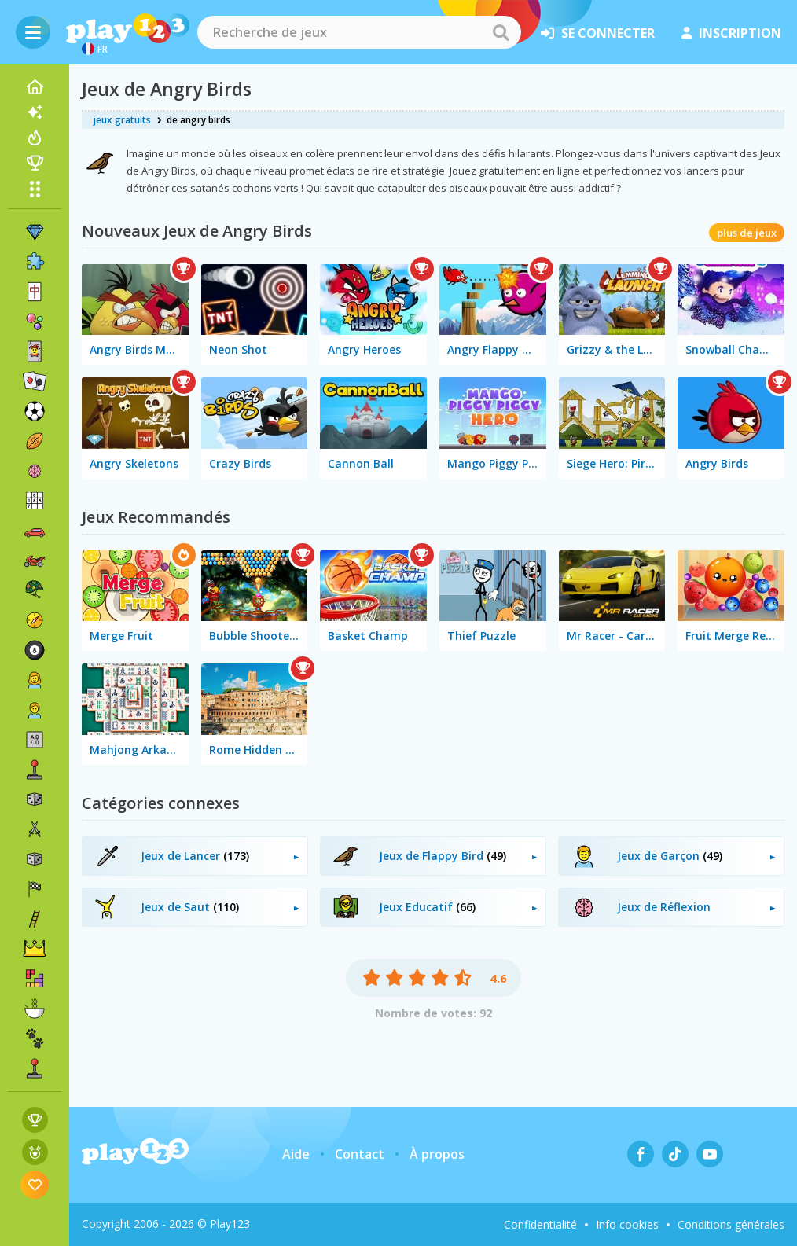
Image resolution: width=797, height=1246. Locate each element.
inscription (731, 33)
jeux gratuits (122, 120)
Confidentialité (540, 1224)
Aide (296, 1154)
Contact (359, 1154)
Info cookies (627, 1224)
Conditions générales (731, 1224)
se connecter (598, 33)
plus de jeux (747, 233)
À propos (437, 1154)
